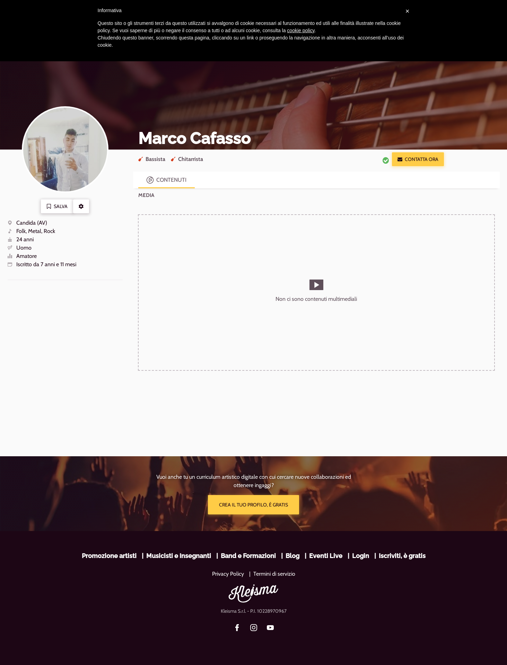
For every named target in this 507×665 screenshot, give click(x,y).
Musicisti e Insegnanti (178, 555)
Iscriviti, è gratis (402, 555)
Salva (57, 206)
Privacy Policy (228, 573)
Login (360, 555)
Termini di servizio (274, 573)
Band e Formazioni (248, 555)
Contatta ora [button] (417, 159)
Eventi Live (325, 555)
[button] (81, 206)
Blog (292, 555)
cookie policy (300, 30)
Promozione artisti (109, 555)
